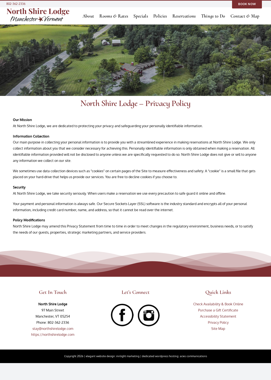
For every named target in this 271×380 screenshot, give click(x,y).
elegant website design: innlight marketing (113, 356)
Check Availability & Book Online (218, 304)
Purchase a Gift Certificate (218, 310)
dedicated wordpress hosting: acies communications (174, 356)
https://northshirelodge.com (52, 334)
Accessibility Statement (218, 316)
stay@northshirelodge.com (52, 328)
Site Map (218, 328)
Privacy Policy (218, 322)
